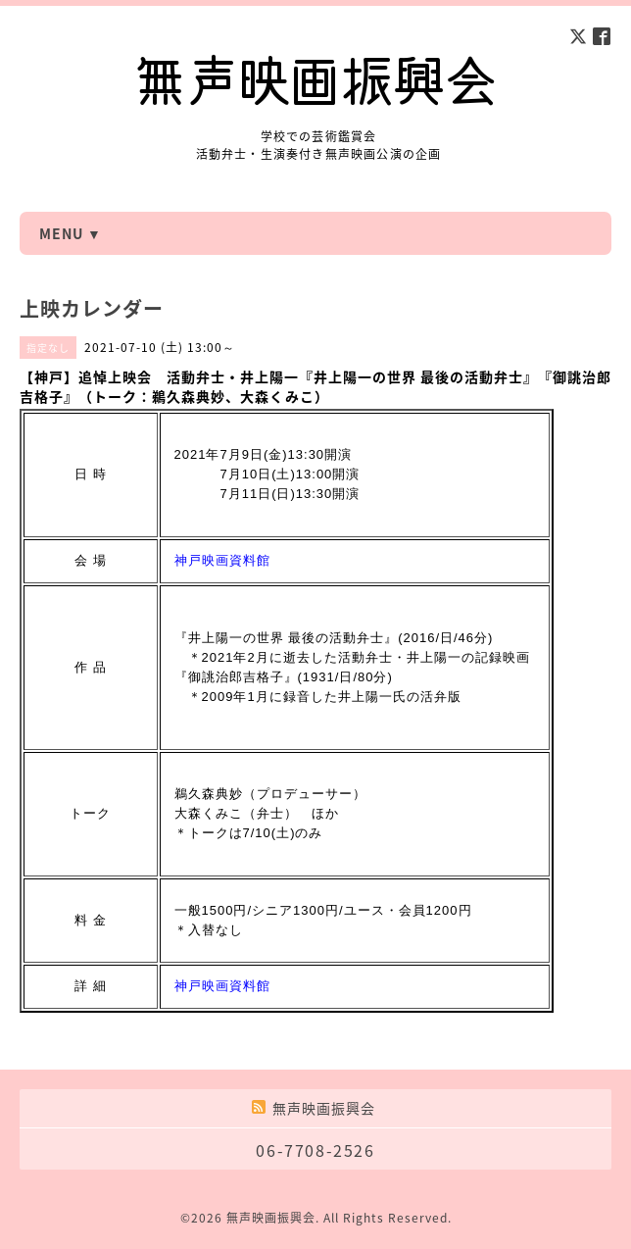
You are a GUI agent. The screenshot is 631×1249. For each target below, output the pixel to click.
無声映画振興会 (271, 1217)
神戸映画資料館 (222, 560)
